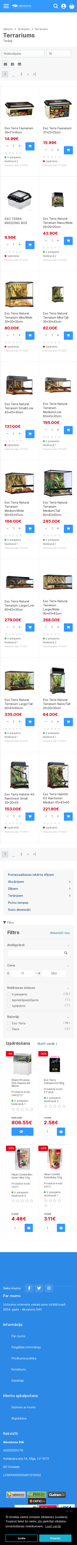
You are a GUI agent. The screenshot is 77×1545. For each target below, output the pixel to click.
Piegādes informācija (26, 1347)
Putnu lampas (18, 903)
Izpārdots (18, 1006)
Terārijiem (39, 896)
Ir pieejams (19, 994)
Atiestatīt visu (60, 933)
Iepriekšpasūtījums (25, 1000)
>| (34, 74)
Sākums (8, 29)
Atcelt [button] (69, 1511)
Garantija (17, 1380)
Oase (15, 1029)
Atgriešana (18, 1418)
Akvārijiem (39, 882)
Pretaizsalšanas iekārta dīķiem (31, 875)
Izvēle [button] (21, 1538)
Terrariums (41, 29)
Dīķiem (39, 889)
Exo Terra (18, 1023)
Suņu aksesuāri (19, 910)
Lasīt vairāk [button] (53, 1526)
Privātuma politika (23, 1358)
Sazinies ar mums (23, 1407)
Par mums (18, 1336)
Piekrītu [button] (55, 1538)
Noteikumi (18, 1369)
